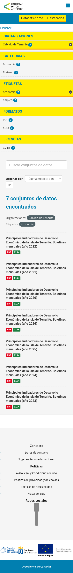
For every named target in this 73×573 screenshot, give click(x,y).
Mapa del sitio (36, 493)
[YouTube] (36, 522)
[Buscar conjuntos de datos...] (33, 164)
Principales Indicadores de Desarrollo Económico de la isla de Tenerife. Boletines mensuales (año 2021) (36, 268)
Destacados (55, 18)
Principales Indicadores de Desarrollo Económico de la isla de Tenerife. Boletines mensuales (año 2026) (36, 319)
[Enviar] (63, 164)
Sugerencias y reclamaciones (36, 459)
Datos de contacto (36, 452)
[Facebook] (36, 507)
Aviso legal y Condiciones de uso (36, 473)
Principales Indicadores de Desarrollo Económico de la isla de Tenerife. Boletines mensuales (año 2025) (36, 345)
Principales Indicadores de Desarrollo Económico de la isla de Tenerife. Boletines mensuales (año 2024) (36, 371)
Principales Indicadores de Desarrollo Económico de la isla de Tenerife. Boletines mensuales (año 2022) (36, 242)
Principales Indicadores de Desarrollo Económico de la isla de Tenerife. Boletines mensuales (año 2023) (36, 397)
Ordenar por (14, 179)
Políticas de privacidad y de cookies (36, 480)
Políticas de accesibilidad (36, 487)
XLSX (16, 252)
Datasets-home (32, 18)
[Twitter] (36, 514)
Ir (9, 185)
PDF (9, 252)
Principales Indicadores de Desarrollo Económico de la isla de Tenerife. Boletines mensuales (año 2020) (36, 294)
